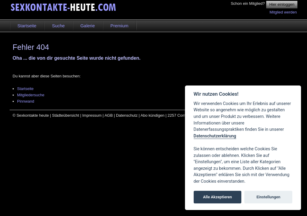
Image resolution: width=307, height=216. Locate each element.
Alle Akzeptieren (217, 197)
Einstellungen (268, 197)
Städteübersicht (65, 115)
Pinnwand (25, 101)
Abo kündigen (153, 115)
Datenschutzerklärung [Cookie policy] (215, 136)
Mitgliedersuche (30, 95)
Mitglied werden (283, 12)
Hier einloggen (281, 4)
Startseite (25, 88)
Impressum (91, 115)
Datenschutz (127, 115)
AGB (109, 115)
